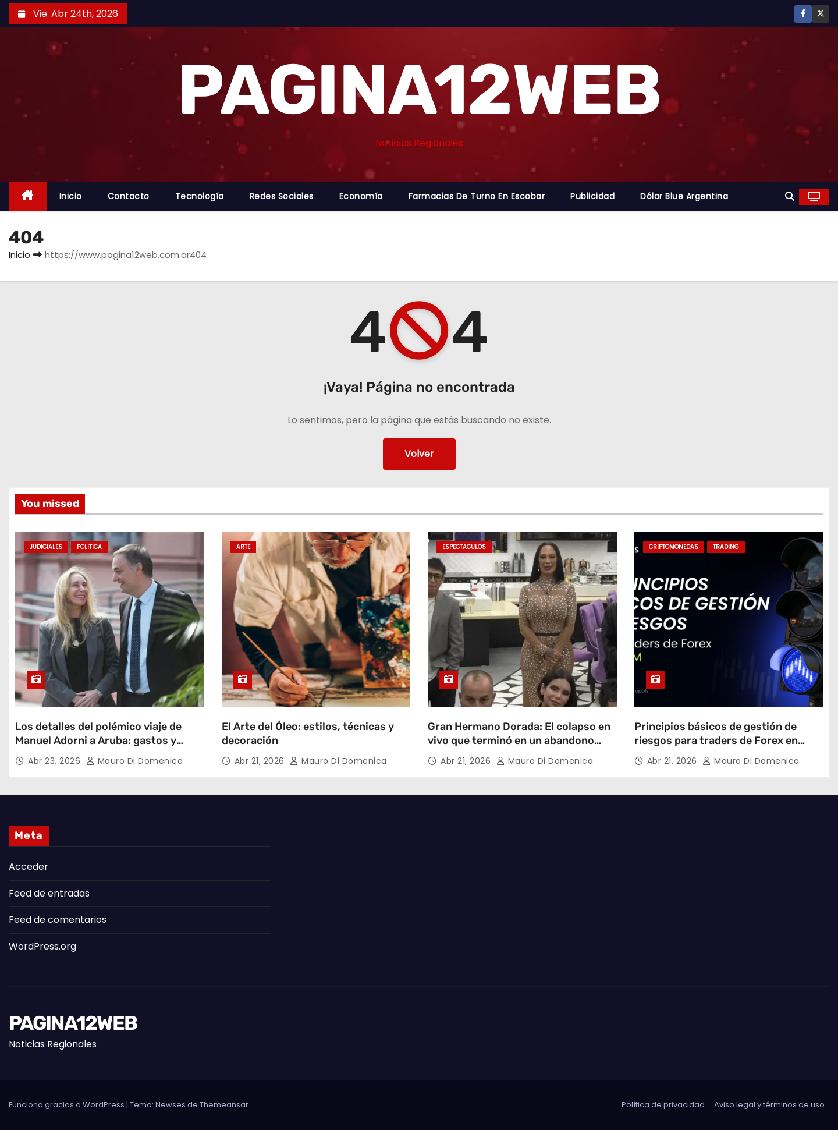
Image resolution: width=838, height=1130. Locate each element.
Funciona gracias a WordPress (67, 1104)
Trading (726, 547)
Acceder (28, 866)
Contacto (129, 196)
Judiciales (46, 547)
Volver (419, 453)
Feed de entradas (49, 893)
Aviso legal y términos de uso (769, 1104)
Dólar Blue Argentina (684, 196)
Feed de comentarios (57, 919)
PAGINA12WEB (419, 89)
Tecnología (199, 196)
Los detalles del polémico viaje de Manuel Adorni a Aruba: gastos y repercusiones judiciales (98, 740)
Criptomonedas (673, 547)
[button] (789, 196)
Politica (89, 547)
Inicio (70, 196)
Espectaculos (464, 547)
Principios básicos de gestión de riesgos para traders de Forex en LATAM (716, 740)
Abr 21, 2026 (261, 761)
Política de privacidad (663, 1104)
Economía (361, 196)
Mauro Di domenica (134, 761)
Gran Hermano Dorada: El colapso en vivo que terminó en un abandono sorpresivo (519, 740)
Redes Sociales (282, 196)
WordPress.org (42, 946)
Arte (243, 547)
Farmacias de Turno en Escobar (477, 196)
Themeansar (224, 1104)
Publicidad (592, 196)
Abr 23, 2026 (55, 761)
